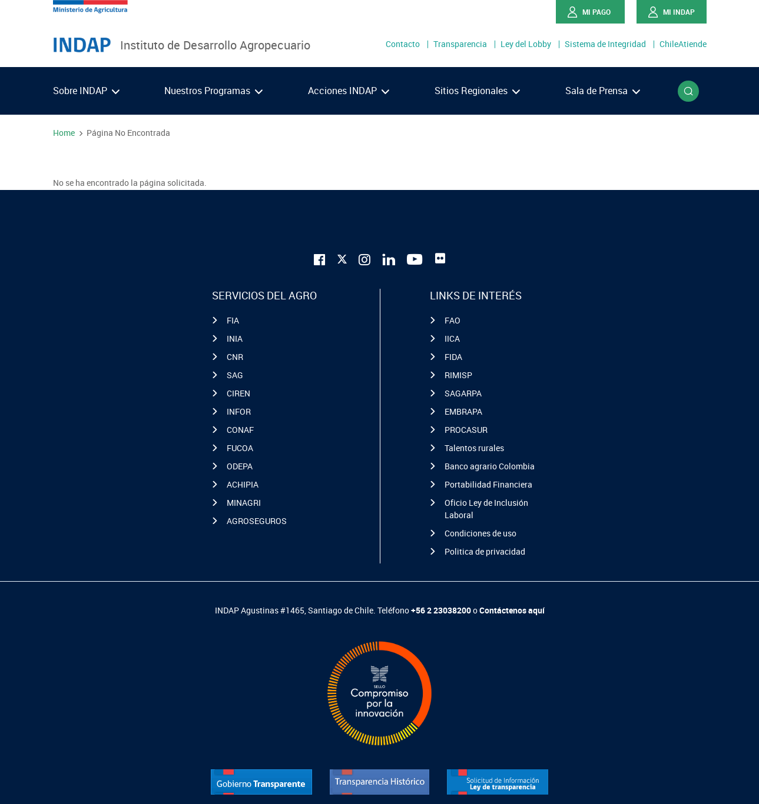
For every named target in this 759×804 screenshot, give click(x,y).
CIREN (238, 393)
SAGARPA (463, 393)
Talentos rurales (474, 447)
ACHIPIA (242, 484)
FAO (452, 320)
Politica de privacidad (485, 551)
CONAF (240, 429)
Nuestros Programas (213, 90)
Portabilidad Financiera (488, 484)
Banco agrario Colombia (490, 466)
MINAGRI (244, 502)
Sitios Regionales (477, 90)
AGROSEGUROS (257, 520)
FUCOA (240, 447)
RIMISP (458, 375)
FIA (233, 320)
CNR (235, 356)
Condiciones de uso (480, 533)
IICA (452, 338)
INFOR (239, 411)
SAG (235, 375)
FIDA (453, 356)
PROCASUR (466, 429)
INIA (235, 338)
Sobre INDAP (86, 90)
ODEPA (240, 466)
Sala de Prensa (602, 90)
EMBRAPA (463, 411)
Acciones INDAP (348, 90)
